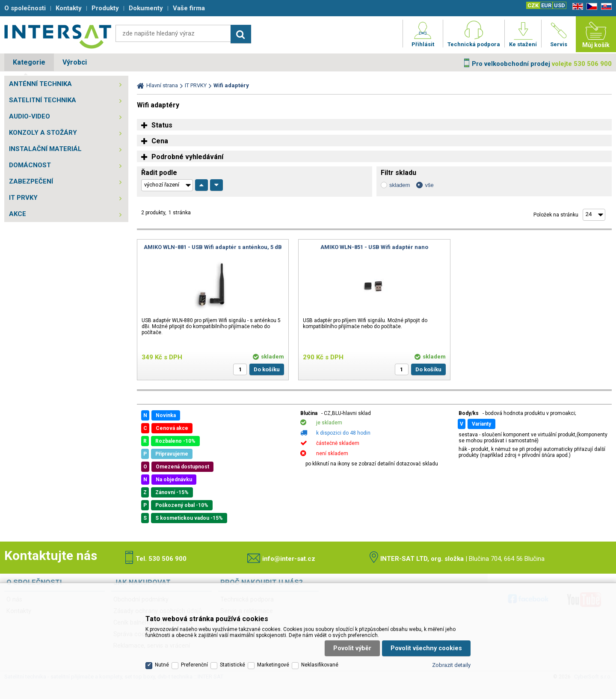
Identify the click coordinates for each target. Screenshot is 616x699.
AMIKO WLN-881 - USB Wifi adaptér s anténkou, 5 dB (213, 247)
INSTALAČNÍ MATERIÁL (45, 149)
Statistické (232, 665)
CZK (533, 5)
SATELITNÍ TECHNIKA (42, 100)
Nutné (162, 665)
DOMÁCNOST (30, 165)
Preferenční (194, 665)
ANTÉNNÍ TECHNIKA (40, 84)
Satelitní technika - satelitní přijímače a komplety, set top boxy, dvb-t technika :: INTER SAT (57, 36)
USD (559, 5)
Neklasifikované (319, 665)
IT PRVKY (23, 197)
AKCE (17, 214)
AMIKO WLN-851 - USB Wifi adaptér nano (374, 247)
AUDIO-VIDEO (29, 116)
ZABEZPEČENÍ (31, 181)
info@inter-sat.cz (288, 559)
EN (576, 6)
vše (429, 185)
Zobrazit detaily (451, 665)
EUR (546, 5)
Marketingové (273, 665)
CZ (590, 6)
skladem (399, 185)
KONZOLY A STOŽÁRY (43, 132)
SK (604, 6)
